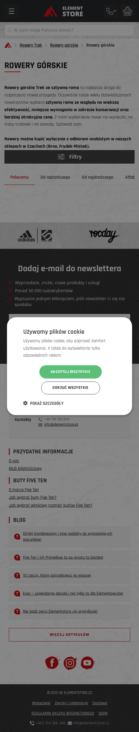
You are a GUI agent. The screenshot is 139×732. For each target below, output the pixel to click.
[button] (43, 403)
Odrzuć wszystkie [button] (70, 388)
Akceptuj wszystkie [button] (70, 371)
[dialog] (69, 366)
